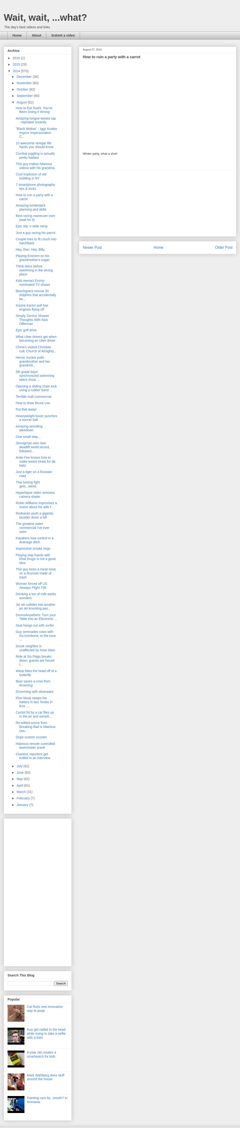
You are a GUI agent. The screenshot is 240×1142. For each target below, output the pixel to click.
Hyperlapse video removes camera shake (35, 494)
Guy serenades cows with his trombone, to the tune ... (36, 636)
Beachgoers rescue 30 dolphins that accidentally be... (36, 295)
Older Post (223, 247)
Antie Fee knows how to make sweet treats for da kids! (35, 461)
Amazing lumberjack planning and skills (31, 207)
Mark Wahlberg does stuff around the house (45, 1077)
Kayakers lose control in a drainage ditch (34, 540)
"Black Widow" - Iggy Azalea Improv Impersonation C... (36, 133)
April (20, 785)
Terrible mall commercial (33, 397)
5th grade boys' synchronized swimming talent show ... (35, 376)
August (22, 102)
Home (17, 35)
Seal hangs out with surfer (35, 625)
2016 (17, 58)
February (23, 798)
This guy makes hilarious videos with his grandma (35, 166)
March (21, 792)
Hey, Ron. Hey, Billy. (30, 249)
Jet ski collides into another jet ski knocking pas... (35, 606)
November (24, 83)
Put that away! (26, 409)
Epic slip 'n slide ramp (32, 226)
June (20, 772)
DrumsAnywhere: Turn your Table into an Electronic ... (36, 617)
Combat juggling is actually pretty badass (35, 155)
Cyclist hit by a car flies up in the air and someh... (35, 714)
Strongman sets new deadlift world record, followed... (33, 447)
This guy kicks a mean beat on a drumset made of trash (36, 573)
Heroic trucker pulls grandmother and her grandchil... (33, 361)
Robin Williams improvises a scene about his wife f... (36, 505)
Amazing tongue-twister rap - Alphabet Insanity (36, 120)
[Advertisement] (158, 203)
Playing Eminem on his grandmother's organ (33, 258)
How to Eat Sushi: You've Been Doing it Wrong (34, 110)
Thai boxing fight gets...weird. (28, 484)
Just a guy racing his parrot (35, 233)
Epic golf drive (26, 330)
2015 (17, 64)
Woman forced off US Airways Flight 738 (31, 586)
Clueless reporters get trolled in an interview (33, 756)
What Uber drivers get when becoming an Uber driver (36, 339)
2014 (17, 71)
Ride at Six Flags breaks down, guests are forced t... (35, 660)
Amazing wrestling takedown (29, 428)
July (19, 766)
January (22, 805)
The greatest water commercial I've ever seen (32, 528)
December (24, 77)
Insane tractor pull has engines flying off (32, 307)
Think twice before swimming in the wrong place (34, 270)
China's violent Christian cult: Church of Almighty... (36, 349)
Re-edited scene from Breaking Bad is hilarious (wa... (36, 727)
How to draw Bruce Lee (33, 403)
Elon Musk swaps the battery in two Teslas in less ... (34, 702)
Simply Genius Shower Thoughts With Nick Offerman (32, 320)
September (24, 96)
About (36, 35)
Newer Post (92, 247)
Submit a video (63, 35)
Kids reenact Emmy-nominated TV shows (33, 283)
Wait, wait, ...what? (45, 17)
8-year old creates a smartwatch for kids (41, 1054)
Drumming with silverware (34, 692)
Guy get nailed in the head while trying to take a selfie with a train (46, 1033)
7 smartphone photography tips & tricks (35, 187)
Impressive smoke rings (33, 548)
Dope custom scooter (31, 737)
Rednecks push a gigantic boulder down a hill (34, 515)
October (22, 89)
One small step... (28, 437)
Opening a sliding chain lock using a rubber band (36, 388)
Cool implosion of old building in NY (31, 176)
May (20, 779)
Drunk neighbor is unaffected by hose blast (35, 648)
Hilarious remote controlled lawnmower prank (35, 746)
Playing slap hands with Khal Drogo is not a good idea (36, 559)
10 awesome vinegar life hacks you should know (34, 145)
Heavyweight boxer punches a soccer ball (36, 418)
